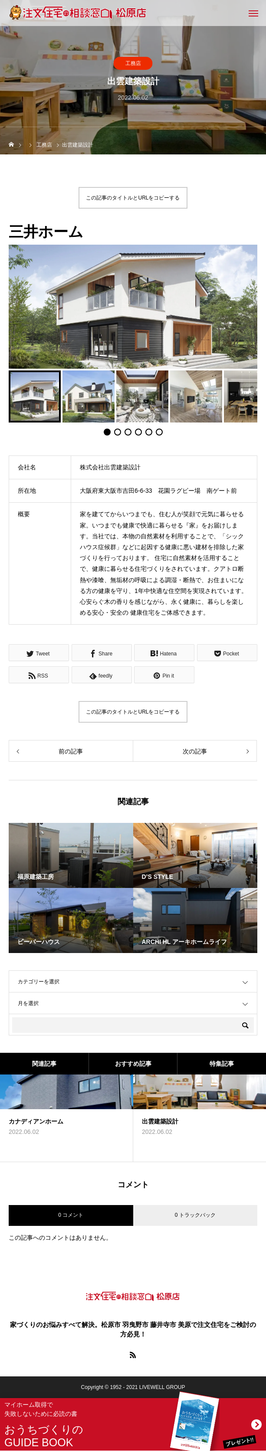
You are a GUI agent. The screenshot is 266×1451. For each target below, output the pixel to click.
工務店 (133, 63)
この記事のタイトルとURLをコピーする (133, 198)
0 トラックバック (195, 1215)
